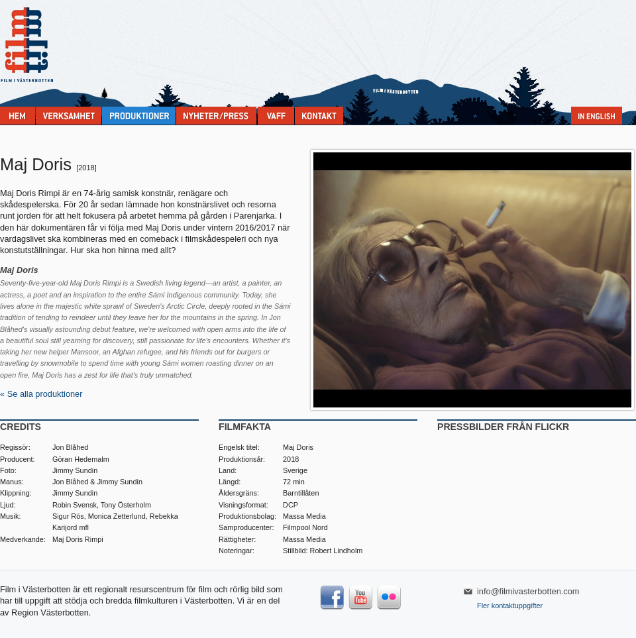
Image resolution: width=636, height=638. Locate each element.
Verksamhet (68, 116)
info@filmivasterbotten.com (528, 591)
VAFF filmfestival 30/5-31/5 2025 (276, 116)
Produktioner (139, 116)
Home (17, 116)
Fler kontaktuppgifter (510, 606)
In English (596, 116)
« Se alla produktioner (41, 394)
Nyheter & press (216, 116)
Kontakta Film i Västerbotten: (319, 116)
